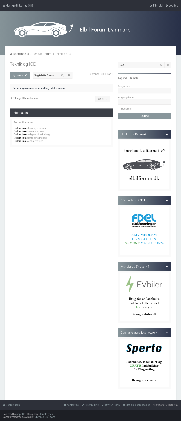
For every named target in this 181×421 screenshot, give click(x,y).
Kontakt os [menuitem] (71, 404)
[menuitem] (29, 5)
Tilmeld (134, 77)
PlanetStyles (46, 414)
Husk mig (126, 108)
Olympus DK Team (44, 417)
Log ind (122, 77)
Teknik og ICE (23, 63)
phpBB (20, 414)
